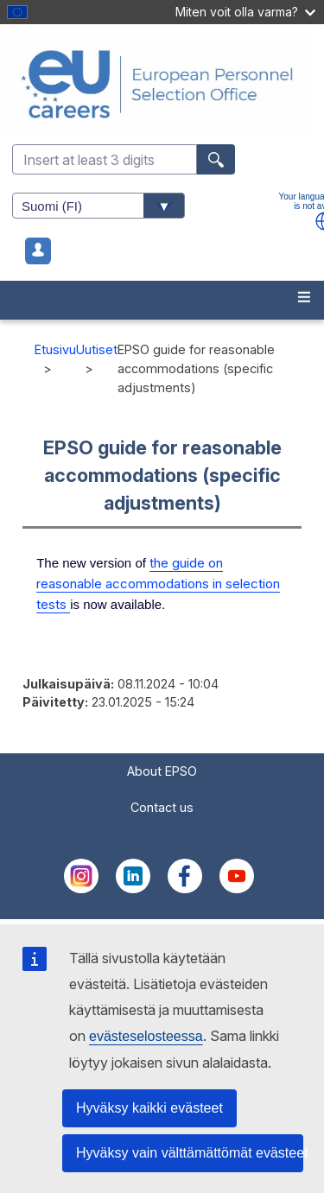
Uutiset (97, 349)
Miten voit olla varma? (245, 11)
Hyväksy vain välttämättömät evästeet (189, 1152)
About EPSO (162, 771)
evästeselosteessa (146, 1036)
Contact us (162, 807)
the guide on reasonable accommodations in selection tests (158, 583)
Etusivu (55, 349)
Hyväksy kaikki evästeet (149, 1108)
